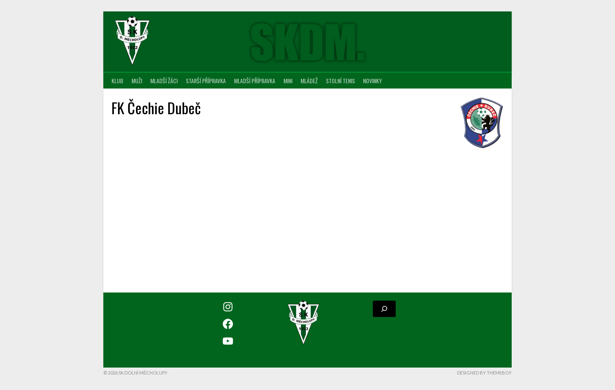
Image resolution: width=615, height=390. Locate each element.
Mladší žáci (164, 80)
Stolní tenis (340, 80)
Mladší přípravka (254, 80)
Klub (117, 80)
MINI (287, 80)
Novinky (372, 80)
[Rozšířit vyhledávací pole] (384, 309)
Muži (136, 80)
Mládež (309, 80)
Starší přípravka (206, 80)
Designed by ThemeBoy (484, 372)
